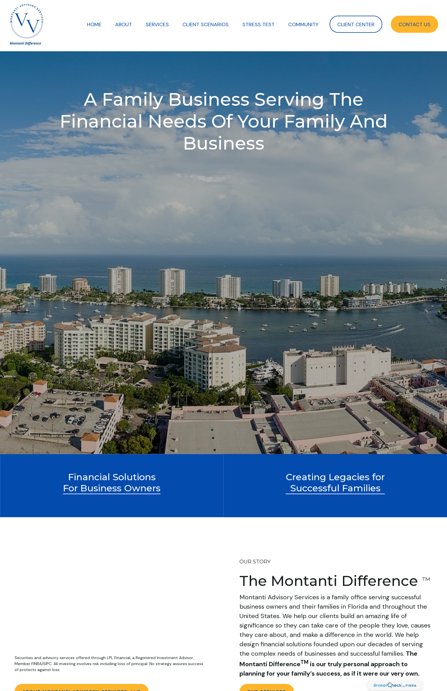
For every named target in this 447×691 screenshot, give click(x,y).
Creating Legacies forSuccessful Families (335, 482)
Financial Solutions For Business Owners (111, 482)
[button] (94, 24)
